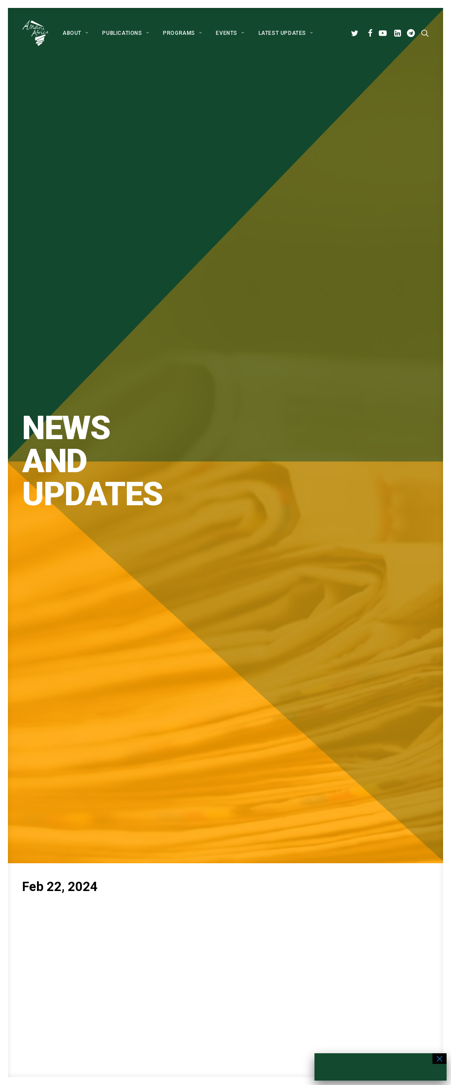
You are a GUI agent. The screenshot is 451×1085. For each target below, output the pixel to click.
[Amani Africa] (35, 33)
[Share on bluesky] (248, 613)
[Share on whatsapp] (237, 613)
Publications (125, 33)
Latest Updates (286, 33)
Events (193, 980)
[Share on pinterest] (214, 613)
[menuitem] (75, 33)
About (75, 33)
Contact (195, 992)
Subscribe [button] (265, 748)
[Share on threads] (202, 613)
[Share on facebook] (179, 613)
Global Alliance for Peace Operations (75, 827)
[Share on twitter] (191, 613)
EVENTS (230, 33)
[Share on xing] (260, 613)
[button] (356, 33)
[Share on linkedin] (225, 613)
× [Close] (440, 1058)
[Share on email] (271, 613)
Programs (182, 33)
